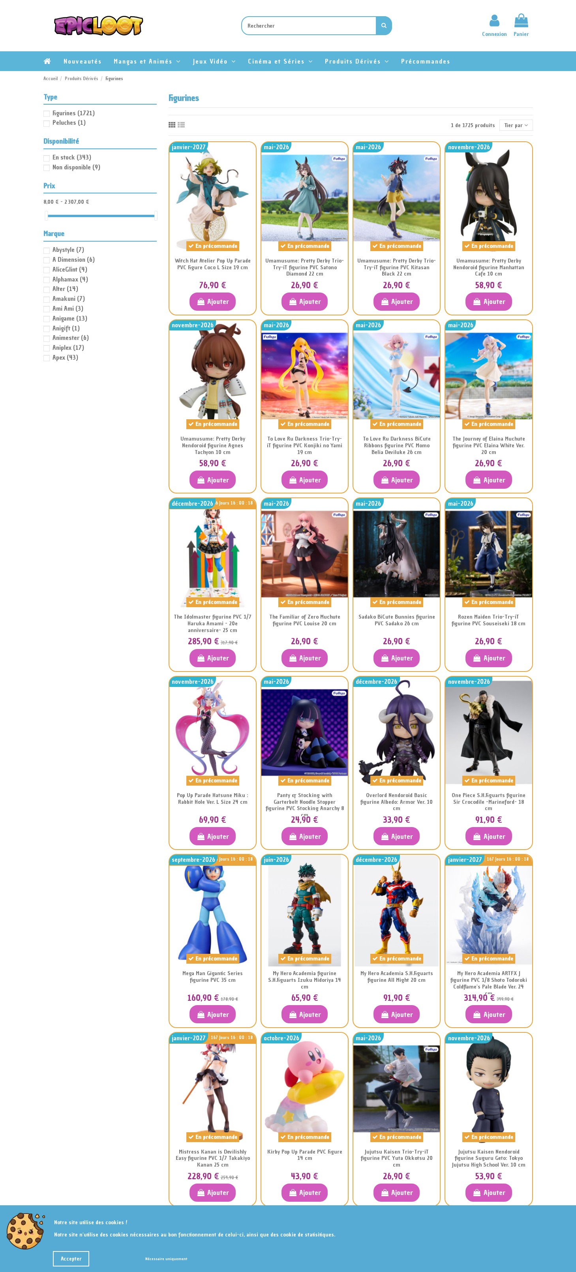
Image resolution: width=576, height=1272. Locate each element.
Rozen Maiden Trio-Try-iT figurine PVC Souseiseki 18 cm (488, 620)
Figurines (74, 113)
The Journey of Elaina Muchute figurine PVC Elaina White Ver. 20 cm (488, 445)
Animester (71, 337)
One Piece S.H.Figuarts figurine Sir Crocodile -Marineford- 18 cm (488, 802)
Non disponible (76, 167)
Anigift (66, 328)
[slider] (46, 216)
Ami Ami (68, 308)
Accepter (71, 1259)
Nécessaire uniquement (166, 1258)
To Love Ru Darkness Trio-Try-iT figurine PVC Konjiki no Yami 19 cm (304, 445)
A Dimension (74, 259)
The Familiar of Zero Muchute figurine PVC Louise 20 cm (304, 620)
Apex (65, 357)
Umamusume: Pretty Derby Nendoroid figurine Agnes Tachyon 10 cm (212, 445)
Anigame (70, 318)
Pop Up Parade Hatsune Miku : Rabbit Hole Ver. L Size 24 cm (212, 799)
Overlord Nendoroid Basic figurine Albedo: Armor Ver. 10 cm (396, 802)
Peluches (69, 122)
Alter (65, 288)
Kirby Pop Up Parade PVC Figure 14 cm (304, 1155)
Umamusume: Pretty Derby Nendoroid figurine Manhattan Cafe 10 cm (488, 267)
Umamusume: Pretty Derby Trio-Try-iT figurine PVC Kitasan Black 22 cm (396, 267)
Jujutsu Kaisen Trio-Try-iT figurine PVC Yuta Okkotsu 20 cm (397, 1158)
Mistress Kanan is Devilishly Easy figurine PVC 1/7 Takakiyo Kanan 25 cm (213, 1158)
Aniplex (68, 347)
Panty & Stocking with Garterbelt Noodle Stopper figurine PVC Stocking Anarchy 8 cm (305, 805)
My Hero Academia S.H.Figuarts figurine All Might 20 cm (396, 977)
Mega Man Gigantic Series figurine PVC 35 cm (212, 977)
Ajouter (212, 301)
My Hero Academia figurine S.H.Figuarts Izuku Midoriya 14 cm (304, 980)
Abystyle (68, 249)
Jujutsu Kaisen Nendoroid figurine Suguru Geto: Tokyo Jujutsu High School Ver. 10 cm (488, 1158)
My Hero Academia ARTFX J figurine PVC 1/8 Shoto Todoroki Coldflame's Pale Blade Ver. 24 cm (488, 983)
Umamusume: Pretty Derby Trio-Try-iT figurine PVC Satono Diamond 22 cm (304, 267)
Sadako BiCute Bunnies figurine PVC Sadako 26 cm (396, 620)
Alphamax (70, 279)
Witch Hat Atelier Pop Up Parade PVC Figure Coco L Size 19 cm (212, 264)
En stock (72, 157)
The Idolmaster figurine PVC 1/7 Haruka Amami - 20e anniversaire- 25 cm (212, 623)
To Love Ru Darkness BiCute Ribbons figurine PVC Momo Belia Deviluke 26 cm (397, 445)
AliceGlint (70, 269)
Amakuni (69, 298)
